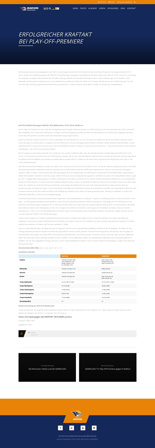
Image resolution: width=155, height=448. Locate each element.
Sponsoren (112, 8)
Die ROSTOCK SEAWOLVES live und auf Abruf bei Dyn (77, 436)
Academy (92, 8)
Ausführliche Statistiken (27, 252)
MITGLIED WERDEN (124, 2)
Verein (102, 8)
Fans (122, 8)
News (75, 8)
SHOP (111, 2)
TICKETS (102, 2)
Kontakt (131, 8)
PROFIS (83, 8)
